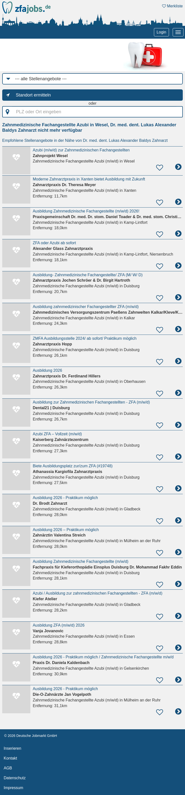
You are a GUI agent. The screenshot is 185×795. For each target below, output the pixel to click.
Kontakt (10, 758)
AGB (8, 768)
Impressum (13, 788)
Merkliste (172, 6)
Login (161, 32)
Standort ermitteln (33, 95)
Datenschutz (15, 778)
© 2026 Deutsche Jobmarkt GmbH (30, 736)
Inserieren (12, 748)
